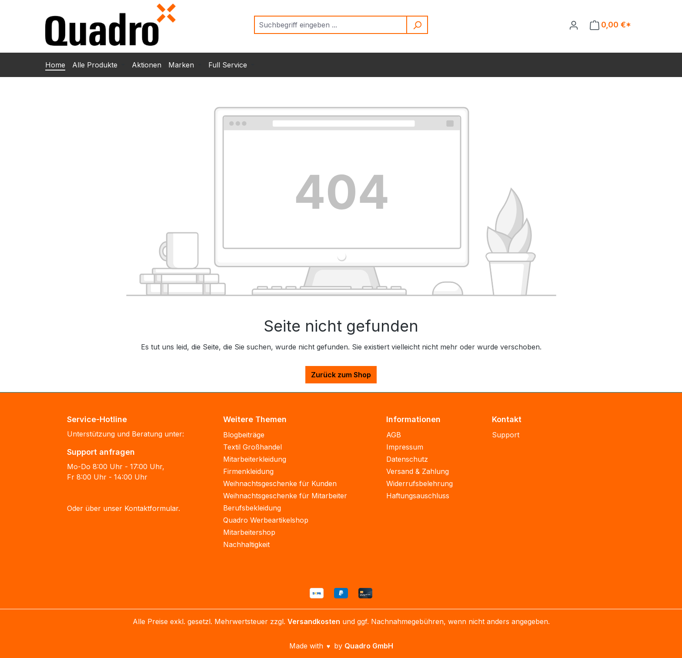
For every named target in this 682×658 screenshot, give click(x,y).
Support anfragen (101, 452)
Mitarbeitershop (249, 532)
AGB (393, 434)
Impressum (404, 447)
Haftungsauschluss (417, 495)
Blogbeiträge (243, 434)
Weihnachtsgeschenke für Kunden (280, 483)
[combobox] (331, 25)
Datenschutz (407, 459)
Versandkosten (314, 621)
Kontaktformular (151, 508)
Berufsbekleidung (252, 508)
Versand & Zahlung (417, 471)
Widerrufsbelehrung (419, 483)
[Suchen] (417, 25)
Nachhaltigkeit (246, 544)
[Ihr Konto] (573, 25)
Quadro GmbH (368, 645)
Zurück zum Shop (341, 374)
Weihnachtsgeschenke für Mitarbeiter (285, 495)
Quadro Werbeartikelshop (265, 520)
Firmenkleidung (248, 471)
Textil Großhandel (252, 447)
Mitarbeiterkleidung (254, 459)
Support (505, 434)
